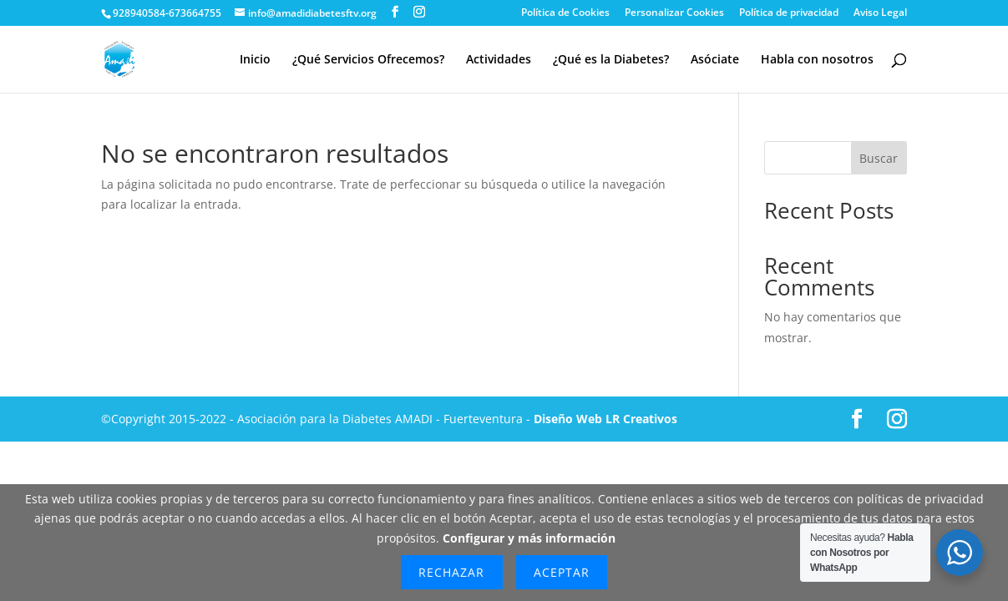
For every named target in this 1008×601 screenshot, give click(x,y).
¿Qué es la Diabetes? (611, 60)
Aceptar (562, 572)
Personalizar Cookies (674, 13)
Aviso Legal (880, 13)
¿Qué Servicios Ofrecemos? (368, 60)
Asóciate (715, 60)
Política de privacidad (788, 13)
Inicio (255, 60)
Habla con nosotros (817, 60)
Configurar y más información (529, 538)
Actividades (498, 60)
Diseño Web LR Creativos (605, 419)
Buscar (878, 158)
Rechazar (451, 572)
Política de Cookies (565, 13)
